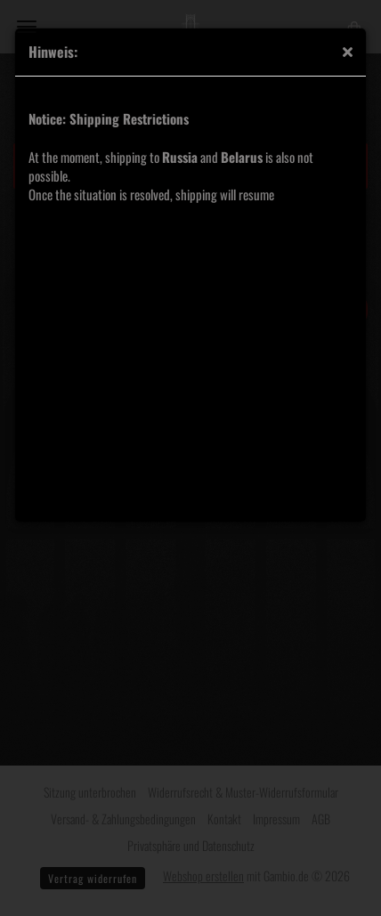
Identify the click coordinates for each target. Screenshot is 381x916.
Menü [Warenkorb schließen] (26, 27)
